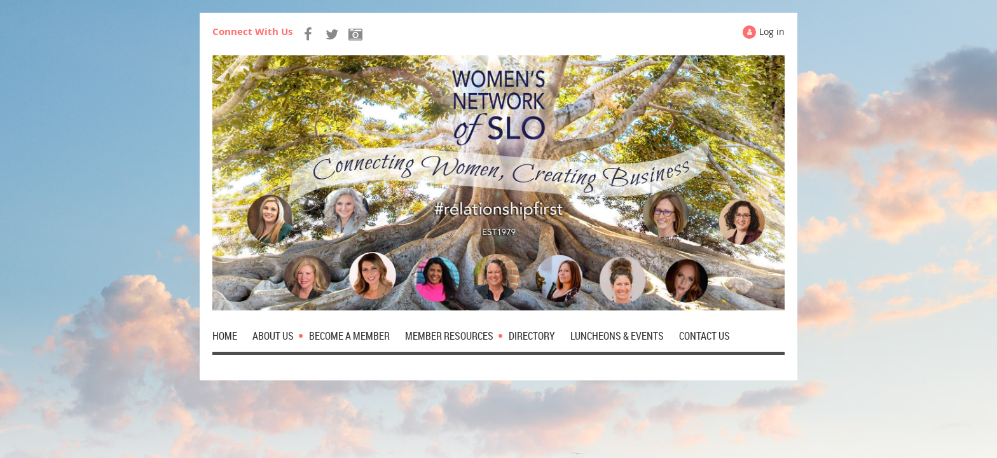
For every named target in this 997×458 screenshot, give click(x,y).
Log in (772, 31)
